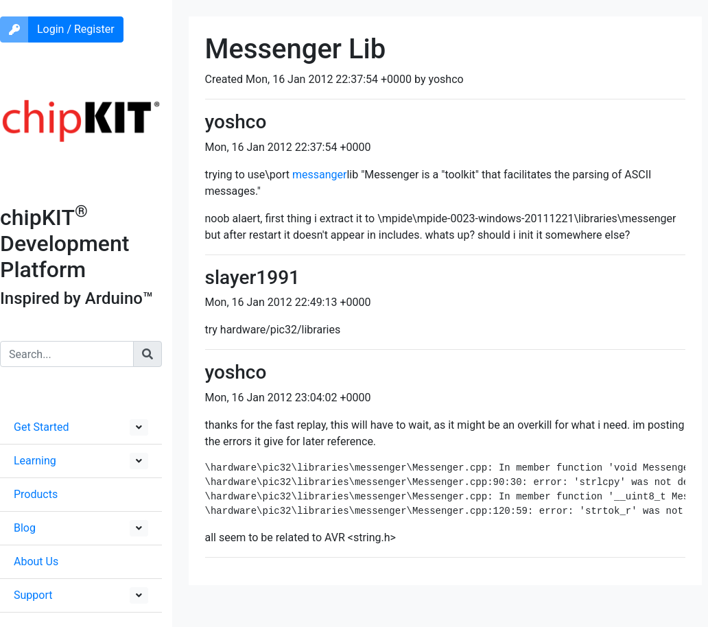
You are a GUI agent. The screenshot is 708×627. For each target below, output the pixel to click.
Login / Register (76, 29)
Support (33, 595)
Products (36, 494)
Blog (25, 527)
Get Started (41, 427)
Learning (35, 460)
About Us (36, 561)
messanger (319, 174)
